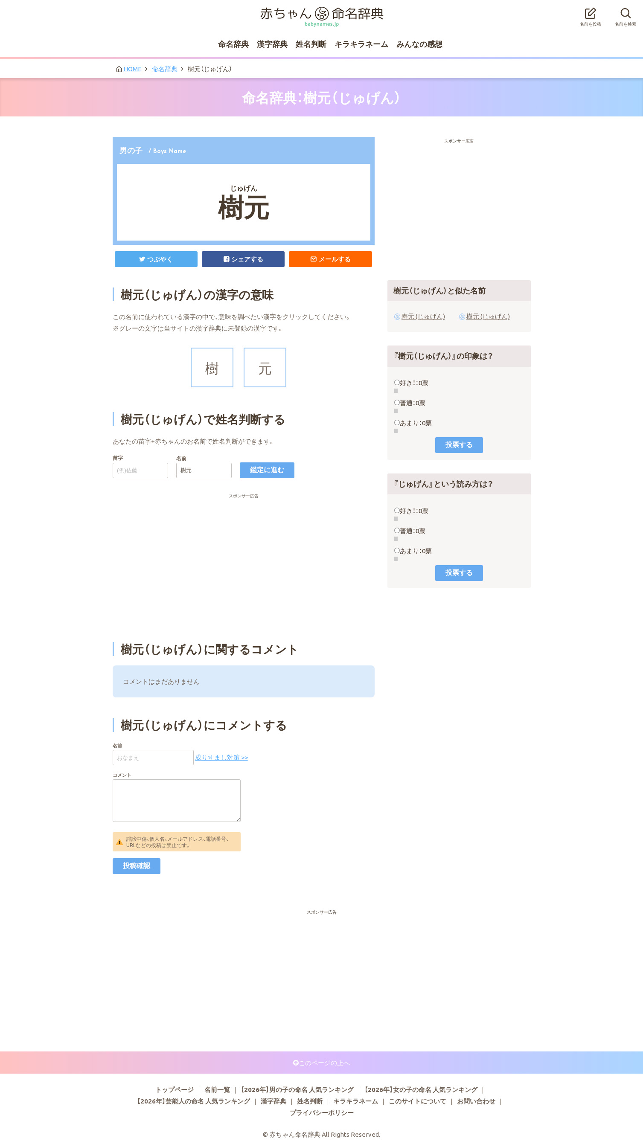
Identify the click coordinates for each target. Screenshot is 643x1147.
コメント (122, 774)
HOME (132, 68)
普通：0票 (412, 402)
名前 (181, 458)
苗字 (118, 458)
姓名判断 (311, 43)
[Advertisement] (243, 514)
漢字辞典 (272, 43)
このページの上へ (324, 1062)
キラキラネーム (361, 43)
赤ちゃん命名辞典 (321, 11)
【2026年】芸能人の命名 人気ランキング (193, 1101)
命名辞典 (233, 43)
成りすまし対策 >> (221, 757)
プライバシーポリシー (322, 1112)
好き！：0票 (414, 382)
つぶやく (160, 259)
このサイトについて (417, 1101)
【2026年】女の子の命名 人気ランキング (420, 1089)
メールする (335, 259)
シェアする (247, 259)
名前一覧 (217, 1089)
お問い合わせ (476, 1101)
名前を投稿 (590, 14)
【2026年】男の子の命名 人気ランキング (297, 1089)
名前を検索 (625, 14)
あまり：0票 (416, 422)
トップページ (174, 1089)
